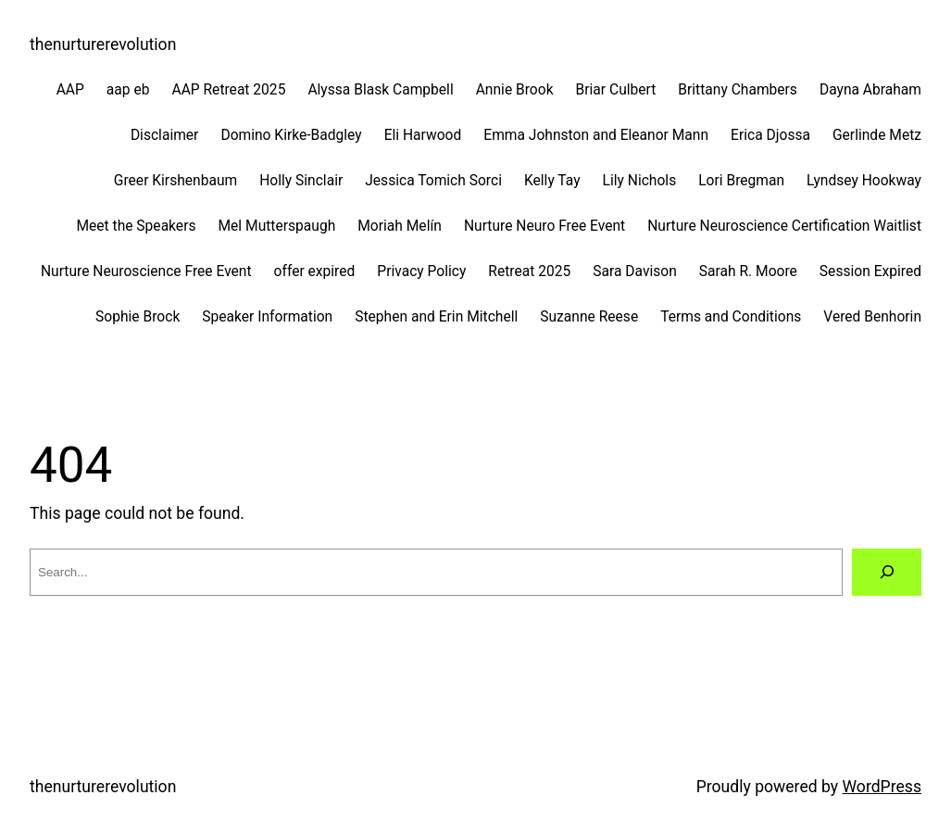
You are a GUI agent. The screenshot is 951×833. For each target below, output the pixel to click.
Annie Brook (515, 90)
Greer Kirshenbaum (175, 180)
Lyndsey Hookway (864, 180)
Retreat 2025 (529, 271)
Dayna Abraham (870, 90)
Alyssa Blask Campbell (380, 90)
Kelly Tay (552, 180)
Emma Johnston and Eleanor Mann (595, 135)
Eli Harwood (423, 135)
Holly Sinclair (301, 180)
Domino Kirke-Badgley (290, 135)
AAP (70, 90)
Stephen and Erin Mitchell (436, 317)
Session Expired (870, 271)
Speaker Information (267, 317)
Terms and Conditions (730, 317)
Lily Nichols (640, 180)
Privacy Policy (421, 271)
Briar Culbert (616, 90)
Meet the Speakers (135, 226)
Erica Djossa (770, 135)
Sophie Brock (137, 317)
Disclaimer (165, 135)
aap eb (128, 90)
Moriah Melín (399, 226)
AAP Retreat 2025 (228, 90)
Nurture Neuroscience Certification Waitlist (784, 226)
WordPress (882, 786)
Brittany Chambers (737, 90)
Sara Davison (635, 271)
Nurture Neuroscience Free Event (146, 271)
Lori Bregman (741, 180)
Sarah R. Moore (748, 271)
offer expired (315, 271)
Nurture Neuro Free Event (544, 226)
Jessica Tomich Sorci (433, 180)
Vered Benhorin (872, 317)
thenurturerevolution (103, 44)
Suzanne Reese (589, 317)
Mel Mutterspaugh (276, 226)
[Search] (886, 572)
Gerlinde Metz (876, 135)
